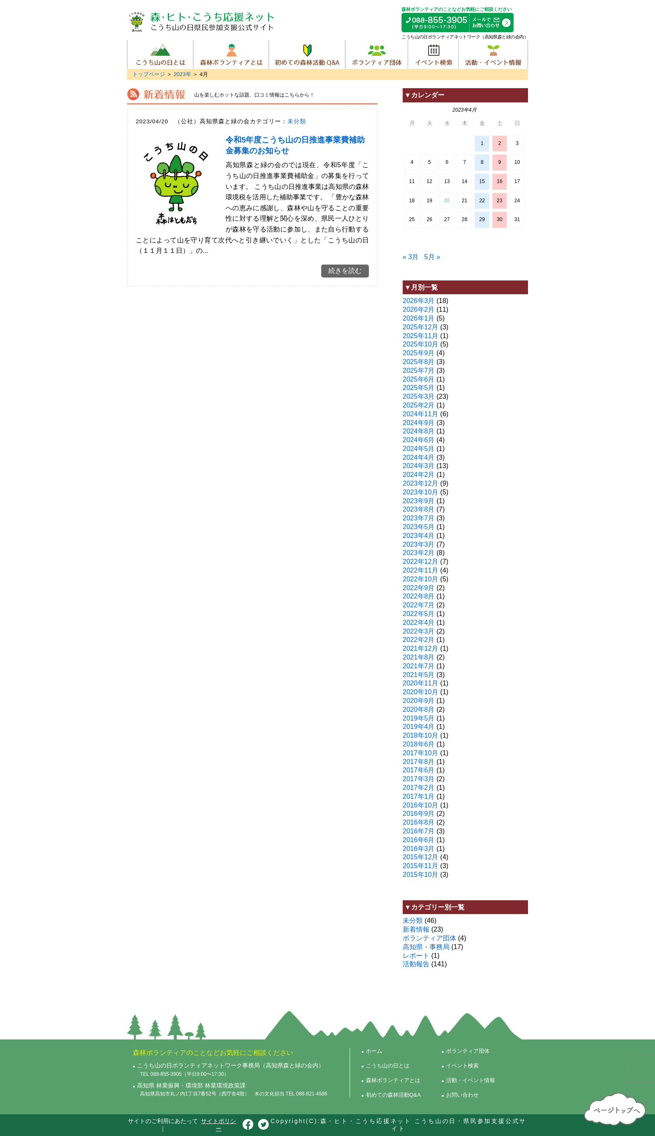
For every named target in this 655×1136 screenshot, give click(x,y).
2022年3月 (419, 631)
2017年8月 (419, 761)
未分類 (296, 121)
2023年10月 (420, 492)
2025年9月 (419, 353)
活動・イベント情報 (493, 54)
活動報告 (416, 964)
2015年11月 (420, 865)
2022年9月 (419, 587)
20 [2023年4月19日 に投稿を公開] (446, 201)
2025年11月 (420, 335)
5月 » (432, 256)
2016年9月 (419, 813)
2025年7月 (419, 370)
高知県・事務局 (426, 946)
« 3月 (411, 256)
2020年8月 (419, 709)
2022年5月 (419, 613)
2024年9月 (419, 422)
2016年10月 (420, 805)
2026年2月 (419, 309)
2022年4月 (419, 622)
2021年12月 (420, 648)
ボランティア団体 (376, 54)
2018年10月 (420, 735)
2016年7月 (419, 831)
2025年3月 (419, 396)
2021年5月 (419, 674)
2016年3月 (419, 848)
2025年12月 (420, 327)
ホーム (374, 1051)
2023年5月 (419, 526)
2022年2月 (419, 639)
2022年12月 (420, 561)
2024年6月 (419, 439)
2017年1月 (419, 796)
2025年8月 (419, 361)
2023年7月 (419, 518)
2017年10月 (420, 752)
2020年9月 (419, 700)
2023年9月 (419, 500)
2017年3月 (419, 778)
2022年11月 (420, 570)
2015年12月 (420, 857)
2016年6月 (419, 839)
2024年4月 (419, 457)
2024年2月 (419, 474)
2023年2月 (419, 552)
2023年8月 (419, 509)
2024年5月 (419, 448)
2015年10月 (420, 874)
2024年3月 (419, 465)
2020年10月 (420, 691)
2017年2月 (419, 787)
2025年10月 (420, 344)
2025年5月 (419, 387)
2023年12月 (420, 483)
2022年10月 (420, 579)
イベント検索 (433, 54)
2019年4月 (419, 726)
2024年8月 (419, 431)
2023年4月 (419, 535)
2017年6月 (419, 770)
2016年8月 (419, 822)
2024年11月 (420, 414)
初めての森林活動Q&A (307, 54)
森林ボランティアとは (231, 54)
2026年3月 (419, 300)
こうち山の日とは (160, 54)
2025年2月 (419, 405)
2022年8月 (419, 596)
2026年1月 (419, 318)
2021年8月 (419, 657)
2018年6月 (419, 744)
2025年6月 (419, 379)
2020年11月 (420, 683)
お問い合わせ (462, 1095)
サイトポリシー (218, 1125)
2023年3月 (419, 544)
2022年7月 (419, 605)
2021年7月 (419, 666)
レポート (416, 955)
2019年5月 (419, 718)
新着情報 (416, 929)
